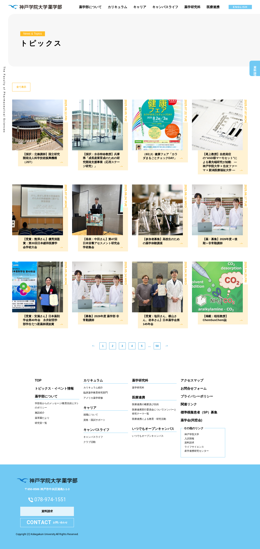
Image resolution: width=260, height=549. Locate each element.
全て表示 (21, 87)
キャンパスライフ (93, 437)
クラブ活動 (89, 442)
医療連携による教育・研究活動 (149, 419)
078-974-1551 (50, 499)
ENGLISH (240, 6)
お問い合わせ (47, 522)
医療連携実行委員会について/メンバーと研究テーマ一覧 (154, 411)
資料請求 (255, 69)
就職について (90, 414)
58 (157, 346)
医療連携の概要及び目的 (145, 404)
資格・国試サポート (94, 420)
